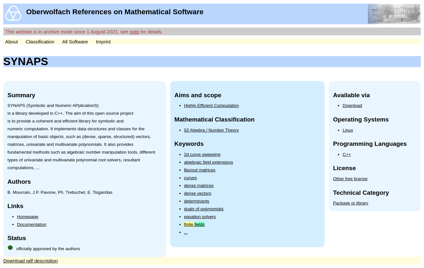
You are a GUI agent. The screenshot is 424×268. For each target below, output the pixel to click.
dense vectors (197, 193)
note (134, 31)
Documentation (32, 224)
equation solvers (200, 216)
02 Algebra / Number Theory (211, 130)
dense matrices (199, 185)
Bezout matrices (200, 170)
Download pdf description (30, 260)
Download (352, 105)
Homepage (28, 216)
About (11, 41)
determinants (196, 201)
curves (190, 177)
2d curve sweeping (202, 154)
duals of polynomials (204, 208)
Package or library (350, 203)
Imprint (103, 41)
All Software (75, 41)
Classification (40, 41)
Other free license (350, 178)
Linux (348, 130)
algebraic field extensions (208, 162)
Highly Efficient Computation (211, 105)
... (186, 232)
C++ (347, 154)
